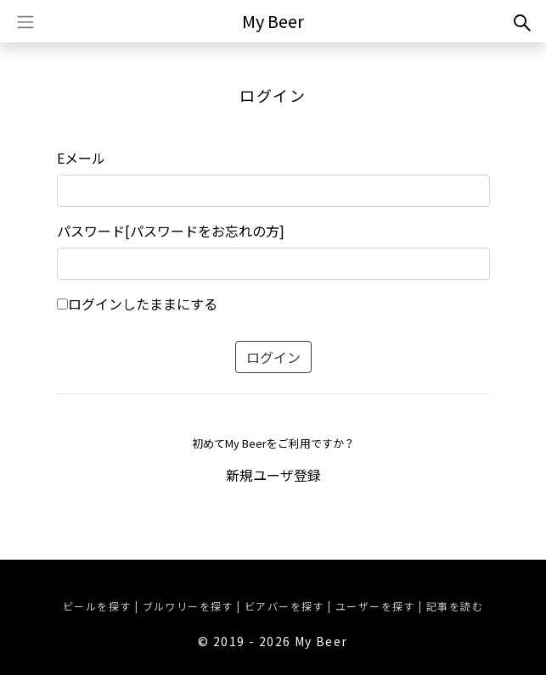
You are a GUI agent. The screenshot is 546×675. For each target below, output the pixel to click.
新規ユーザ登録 (273, 475)
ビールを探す (97, 606)
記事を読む (454, 606)
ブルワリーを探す (188, 606)
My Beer (273, 20)
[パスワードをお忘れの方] (204, 230)
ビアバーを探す (284, 606)
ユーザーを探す (375, 606)
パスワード (91, 230)
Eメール (81, 158)
